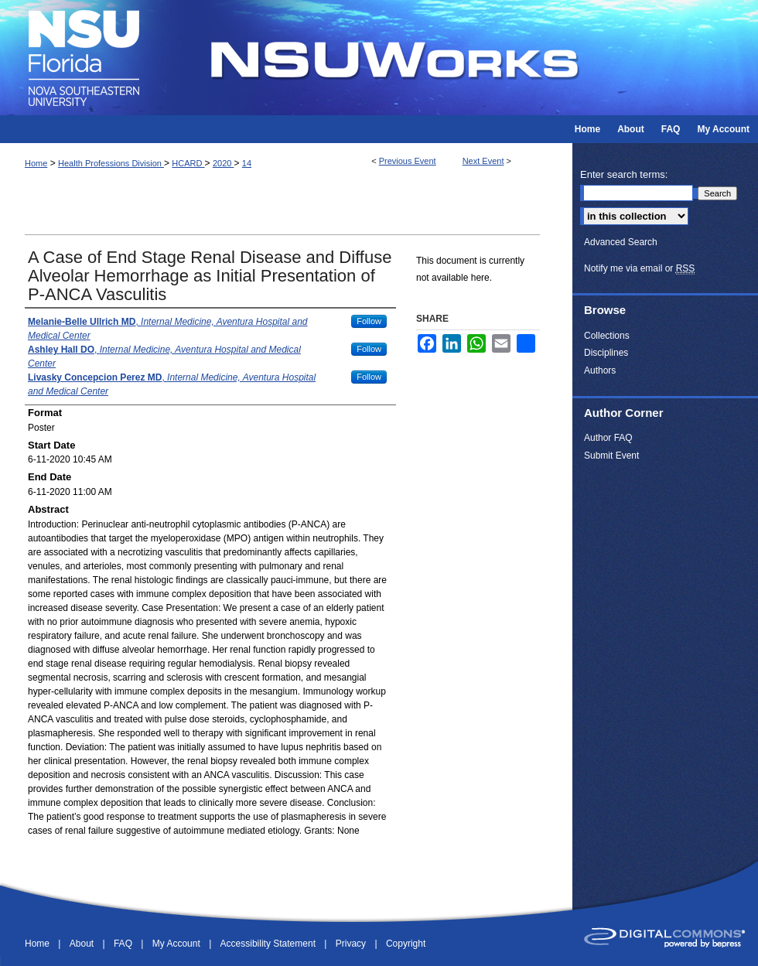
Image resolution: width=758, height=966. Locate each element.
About (83, 943)
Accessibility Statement (269, 943)
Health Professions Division (111, 163)
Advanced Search (620, 242)
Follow (369, 321)
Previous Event (407, 161)
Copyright (405, 943)
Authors (600, 370)
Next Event (483, 161)
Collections (607, 335)
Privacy (352, 943)
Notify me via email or (639, 268)
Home (36, 163)
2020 (223, 163)
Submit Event (611, 455)
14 (246, 163)
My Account (177, 943)
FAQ (124, 943)
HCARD (188, 163)
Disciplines (606, 352)
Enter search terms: (624, 174)
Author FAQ (608, 437)
